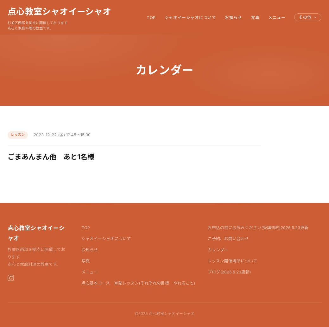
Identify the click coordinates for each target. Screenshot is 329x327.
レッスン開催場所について (232, 260)
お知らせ (233, 17)
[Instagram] (11, 278)
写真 (255, 17)
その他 (308, 17)
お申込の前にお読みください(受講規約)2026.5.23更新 (258, 227)
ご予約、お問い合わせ (228, 238)
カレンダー (218, 249)
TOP (151, 17)
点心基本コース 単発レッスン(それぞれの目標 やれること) (138, 282)
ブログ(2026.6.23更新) (229, 271)
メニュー (276, 17)
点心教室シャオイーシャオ (59, 11)
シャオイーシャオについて (190, 17)
